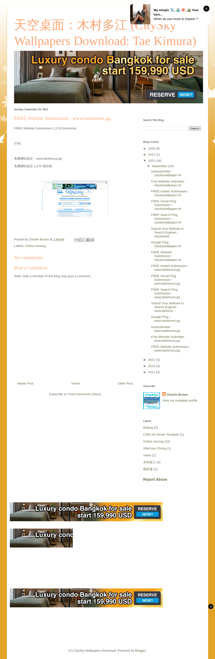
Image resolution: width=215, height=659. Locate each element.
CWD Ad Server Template (161, 434)
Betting (148, 427)
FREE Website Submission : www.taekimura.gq (171, 348)
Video (147, 455)
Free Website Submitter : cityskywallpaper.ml (168, 183)
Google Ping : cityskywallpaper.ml (166, 244)
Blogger (140, 650)
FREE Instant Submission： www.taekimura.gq (170, 267)
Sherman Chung (154, 448)
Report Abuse (155, 479)
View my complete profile (179, 400)
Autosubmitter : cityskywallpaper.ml (166, 173)
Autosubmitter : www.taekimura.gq (165, 328)
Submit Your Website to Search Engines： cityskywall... (167, 232)
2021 (152, 359)
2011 (152, 372)
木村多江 (149, 462)
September (160, 166)
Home (75, 383)
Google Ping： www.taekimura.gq (165, 318)
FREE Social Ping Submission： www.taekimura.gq (165, 279)
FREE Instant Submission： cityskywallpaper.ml (170, 193)
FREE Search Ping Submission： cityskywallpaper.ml (166, 218)
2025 (152, 148)
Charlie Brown (177, 394)
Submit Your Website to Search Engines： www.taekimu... (167, 306)
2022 (152, 160)
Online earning (35, 246)
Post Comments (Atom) (84, 394)
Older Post (125, 383)
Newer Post (25, 383)
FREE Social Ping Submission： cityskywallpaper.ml (166, 204)
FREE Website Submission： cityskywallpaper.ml (166, 255)
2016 (152, 366)
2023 (152, 154)
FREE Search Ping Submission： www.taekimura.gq (165, 293)
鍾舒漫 (148, 469)
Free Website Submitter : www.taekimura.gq (168, 338)
